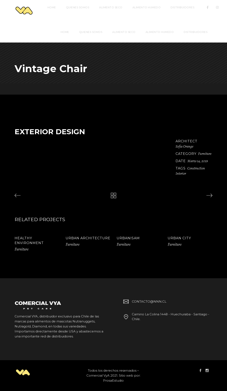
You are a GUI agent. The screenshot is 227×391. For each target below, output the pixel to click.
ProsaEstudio (113, 380)
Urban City (179, 238)
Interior (181, 173)
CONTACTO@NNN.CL (144, 301)
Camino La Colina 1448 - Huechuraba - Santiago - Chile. (165, 316)
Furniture (204, 153)
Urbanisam (128, 238)
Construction (196, 168)
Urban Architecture (88, 238)
